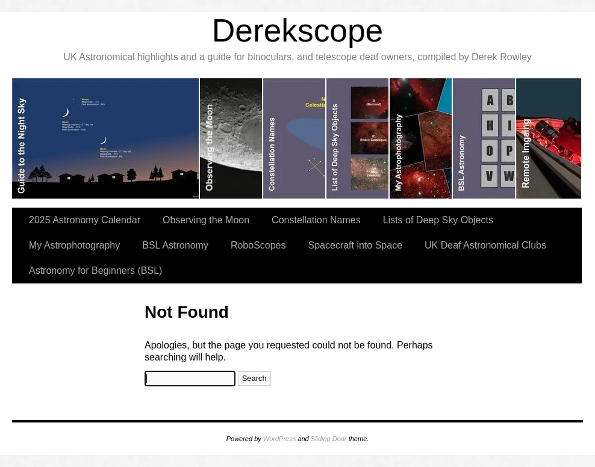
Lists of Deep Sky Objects (438, 220)
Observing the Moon (206, 220)
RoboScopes (258, 245)
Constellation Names (316, 220)
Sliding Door (329, 438)
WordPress (279, 438)
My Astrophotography (74, 245)
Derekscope (298, 30)
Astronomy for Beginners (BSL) (95, 270)
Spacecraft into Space (355, 245)
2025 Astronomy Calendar (84, 220)
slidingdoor (106, 138)
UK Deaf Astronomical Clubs (485, 245)
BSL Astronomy (175, 245)
